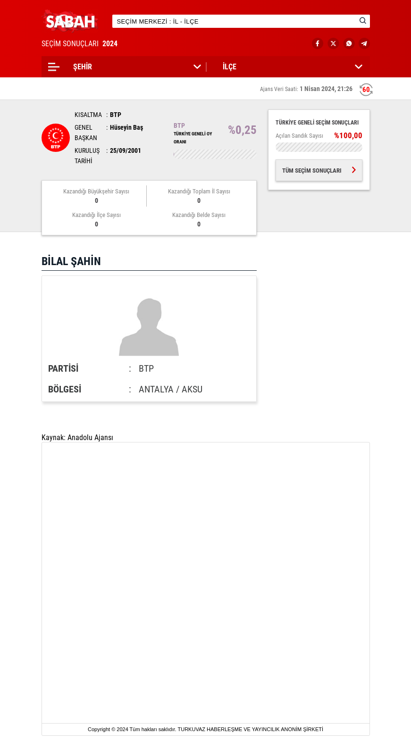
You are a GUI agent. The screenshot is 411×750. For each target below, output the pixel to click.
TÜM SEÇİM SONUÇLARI (319, 171)
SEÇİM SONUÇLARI (80, 43)
